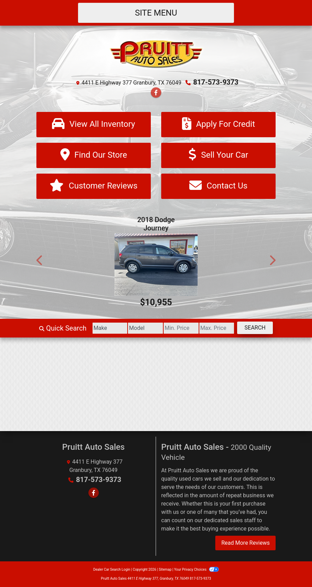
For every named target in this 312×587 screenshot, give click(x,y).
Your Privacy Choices (196, 569)
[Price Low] (181, 328)
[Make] (110, 328)
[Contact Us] (218, 186)
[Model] (145, 328)
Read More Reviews (245, 543)
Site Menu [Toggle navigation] (156, 13)
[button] (39, 260)
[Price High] (217, 328)
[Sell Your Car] (218, 155)
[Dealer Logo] (156, 53)
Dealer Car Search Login (111, 569)
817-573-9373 (216, 82)
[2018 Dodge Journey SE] (156, 265)
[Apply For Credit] (218, 124)
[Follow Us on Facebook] (156, 92)
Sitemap (165, 569)
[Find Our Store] (93, 155)
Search (255, 327)
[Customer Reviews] (93, 186)
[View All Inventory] (93, 124)
